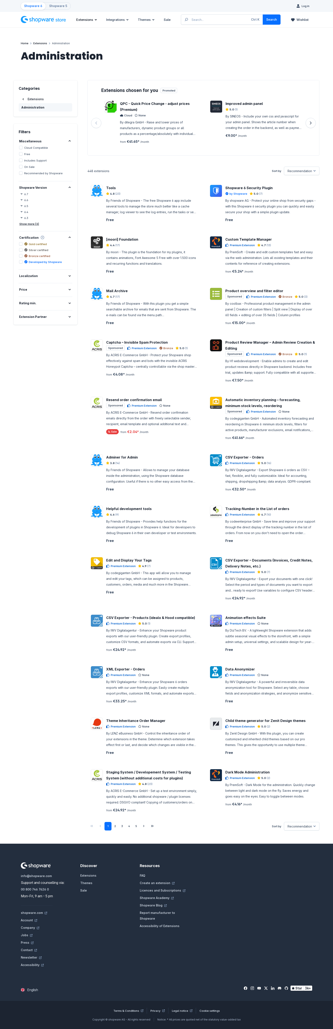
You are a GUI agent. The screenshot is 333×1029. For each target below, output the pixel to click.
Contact (29, 950)
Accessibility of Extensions (159, 926)
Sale (83, 890)
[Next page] (144, 826)
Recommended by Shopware (43, 173)
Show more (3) (29, 224)
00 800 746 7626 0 (35, 889)
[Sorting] (301, 171)
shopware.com (34, 913)
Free (27, 154)
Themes (86, 883)
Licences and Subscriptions (162, 890)
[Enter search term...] (222, 19)
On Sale (29, 167)
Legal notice (182, 1011)
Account (29, 920)
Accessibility (32, 965)
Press (27, 942)
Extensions (88, 875)
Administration (32, 107)
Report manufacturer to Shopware (157, 915)
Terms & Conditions (128, 1011)
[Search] (272, 19)
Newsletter (31, 957)
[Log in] (303, 6)
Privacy (157, 1011)
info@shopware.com (36, 876)
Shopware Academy (157, 898)
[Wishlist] (299, 19)
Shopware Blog (153, 905)
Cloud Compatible (36, 147)
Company (30, 927)
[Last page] (152, 826)
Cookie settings (209, 1010)
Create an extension (157, 883)
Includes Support (35, 160)
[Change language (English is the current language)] (29, 990)
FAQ (142, 875)
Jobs (26, 935)
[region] (203, 123)
